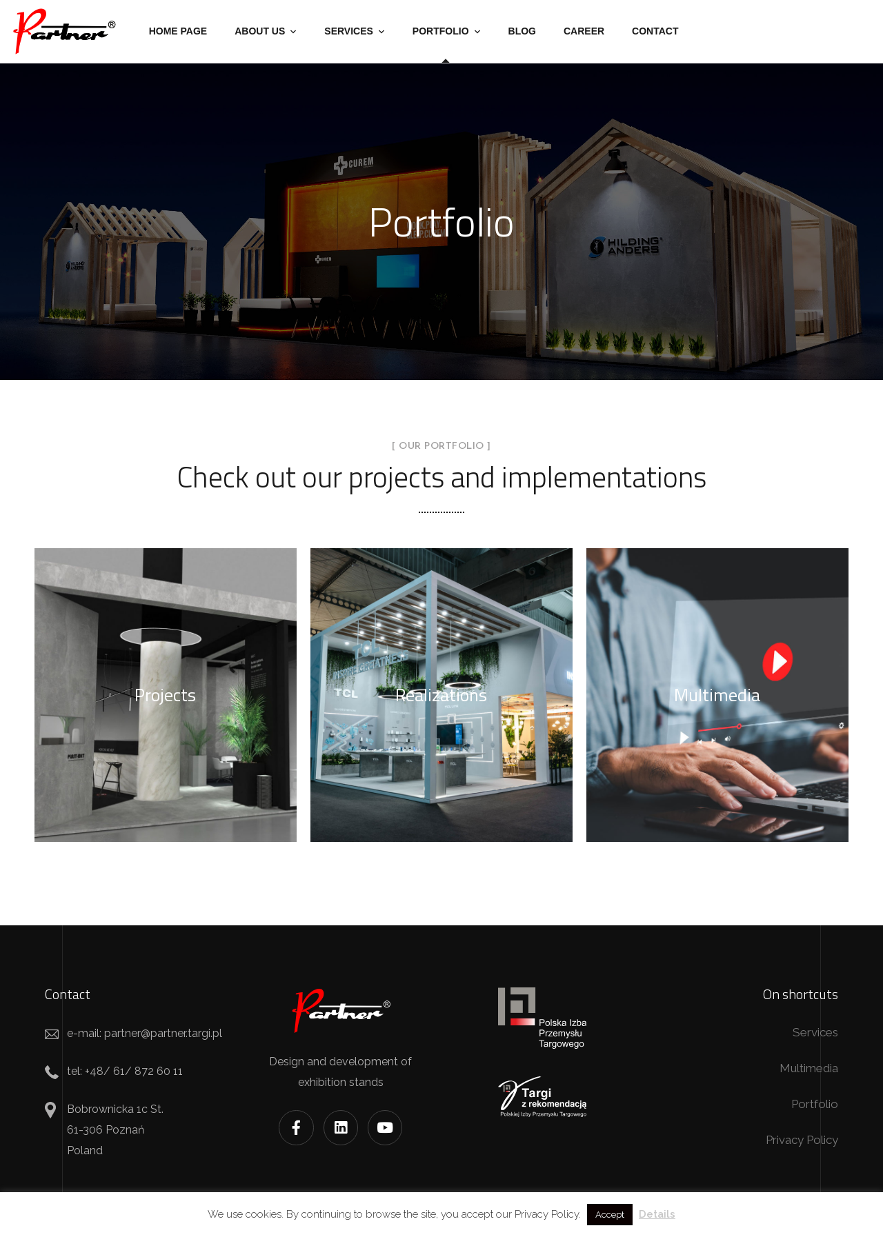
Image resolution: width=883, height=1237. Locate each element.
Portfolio (441, 31)
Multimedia (717, 694)
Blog (522, 31)
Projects (165, 694)
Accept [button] (609, 1214)
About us (260, 31)
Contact (655, 31)
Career (584, 31)
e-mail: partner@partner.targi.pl (144, 1033)
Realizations (441, 694)
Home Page (178, 31)
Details (657, 1214)
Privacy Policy (802, 1140)
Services (348, 31)
